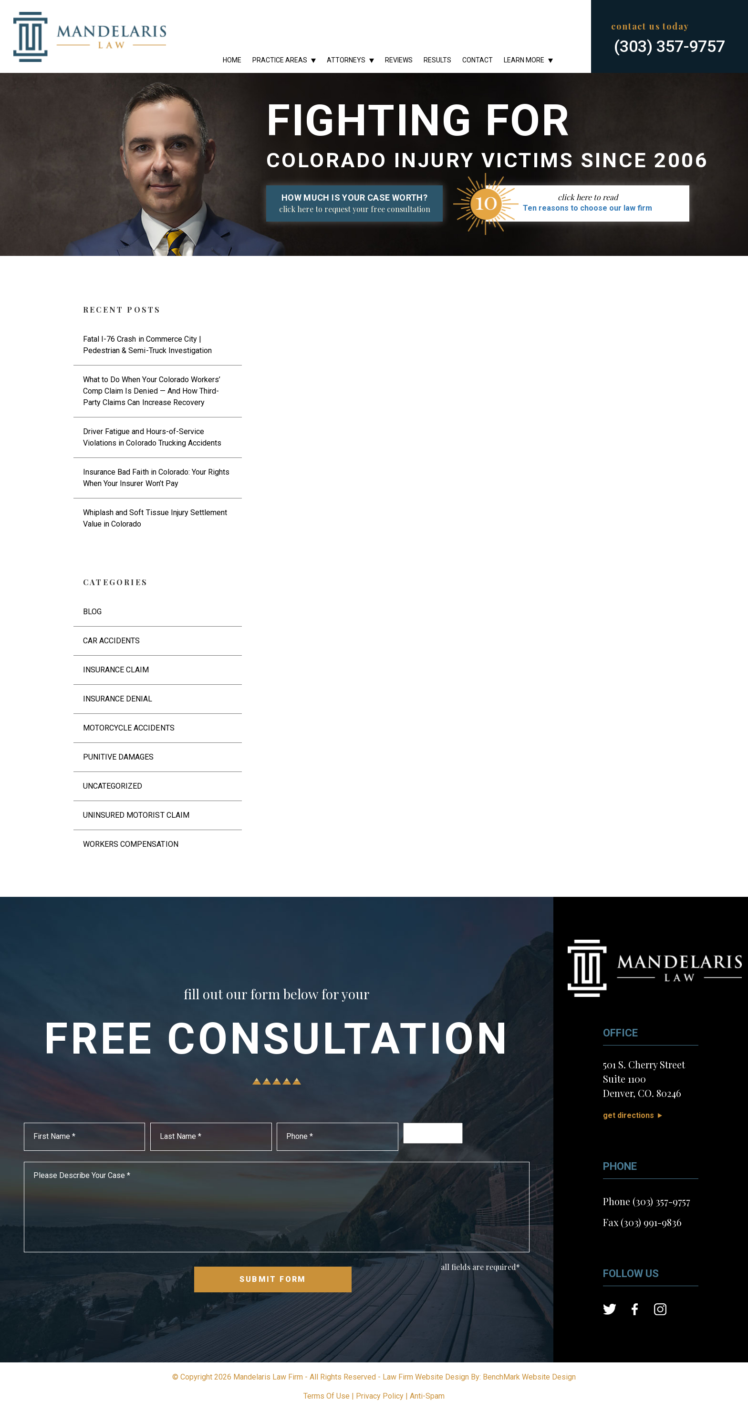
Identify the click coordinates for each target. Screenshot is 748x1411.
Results (437, 60)
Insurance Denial (117, 698)
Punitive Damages (118, 756)
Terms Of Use (326, 1396)
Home (232, 60)
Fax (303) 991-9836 (642, 1222)
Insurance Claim (116, 669)
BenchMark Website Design (529, 1376)
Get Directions (628, 1115)
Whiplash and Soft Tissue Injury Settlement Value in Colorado (155, 518)
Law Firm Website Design (426, 1376)
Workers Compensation (130, 844)
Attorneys (346, 60)
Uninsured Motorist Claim (136, 815)
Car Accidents (111, 640)
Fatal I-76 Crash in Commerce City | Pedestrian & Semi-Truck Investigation (147, 345)
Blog (92, 611)
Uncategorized (112, 786)
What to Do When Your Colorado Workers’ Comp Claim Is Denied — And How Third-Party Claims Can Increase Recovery (151, 391)
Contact (477, 60)
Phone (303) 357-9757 (646, 1201)
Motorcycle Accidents (129, 727)
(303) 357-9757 (669, 46)
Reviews (399, 60)
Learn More (524, 60)
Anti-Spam (427, 1396)
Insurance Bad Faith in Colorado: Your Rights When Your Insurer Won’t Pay (156, 477)
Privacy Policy (380, 1396)
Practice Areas (279, 60)
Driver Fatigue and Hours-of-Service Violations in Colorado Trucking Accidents (152, 437)
